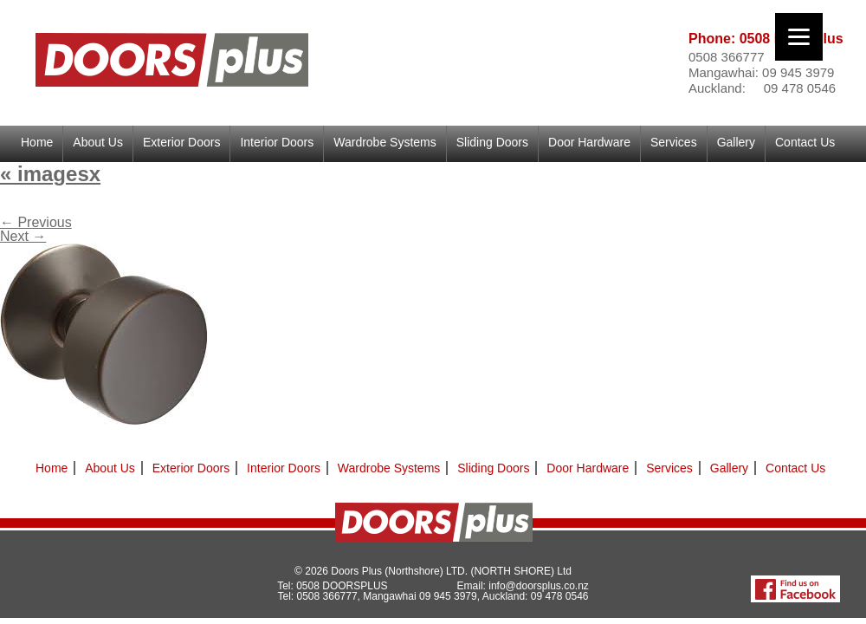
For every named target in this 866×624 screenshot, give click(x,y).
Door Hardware (589, 142)
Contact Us (805, 142)
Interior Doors (276, 142)
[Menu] (799, 37)
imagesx (50, 173)
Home (37, 142)
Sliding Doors (492, 142)
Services (673, 142)
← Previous (36, 222)
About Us (98, 142)
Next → (23, 236)
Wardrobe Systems (384, 142)
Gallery (736, 142)
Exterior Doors (181, 142)
